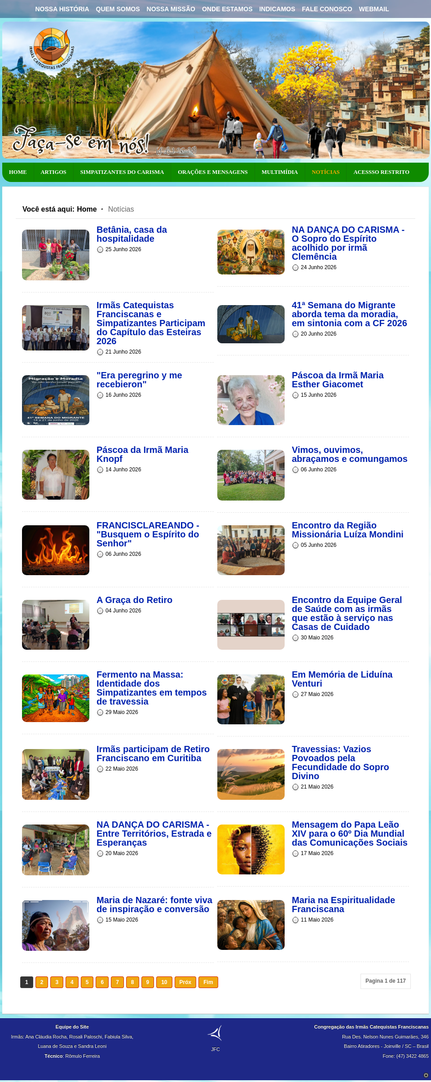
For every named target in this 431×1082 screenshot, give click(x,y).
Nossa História (62, 9)
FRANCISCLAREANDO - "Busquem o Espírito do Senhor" (148, 534)
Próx (186, 982)
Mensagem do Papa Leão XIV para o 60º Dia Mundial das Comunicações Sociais (350, 833)
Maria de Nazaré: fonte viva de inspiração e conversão (154, 904)
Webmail (374, 9)
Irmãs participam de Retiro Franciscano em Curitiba (153, 753)
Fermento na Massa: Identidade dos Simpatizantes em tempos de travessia (152, 688)
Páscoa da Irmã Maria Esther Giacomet (338, 379)
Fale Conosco (327, 9)
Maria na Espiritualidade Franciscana (343, 904)
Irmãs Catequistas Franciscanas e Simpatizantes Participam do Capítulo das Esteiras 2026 (151, 323)
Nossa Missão (171, 9)
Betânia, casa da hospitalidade (132, 234)
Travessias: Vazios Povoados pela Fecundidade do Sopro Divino (340, 762)
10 (164, 982)
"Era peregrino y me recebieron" (139, 379)
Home (87, 209)
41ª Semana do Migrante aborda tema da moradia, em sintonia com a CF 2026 (349, 314)
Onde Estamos (227, 9)
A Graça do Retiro (134, 600)
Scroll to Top (426, 1075)
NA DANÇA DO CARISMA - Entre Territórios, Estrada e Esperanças (154, 833)
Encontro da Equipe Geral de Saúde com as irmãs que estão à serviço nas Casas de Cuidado (347, 613)
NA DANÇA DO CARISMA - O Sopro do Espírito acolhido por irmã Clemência (348, 243)
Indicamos (277, 9)
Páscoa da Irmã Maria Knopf (143, 454)
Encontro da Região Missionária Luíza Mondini (348, 529)
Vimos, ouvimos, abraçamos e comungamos (350, 454)
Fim (208, 982)
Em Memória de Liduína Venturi (342, 679)
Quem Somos (118, 9)
